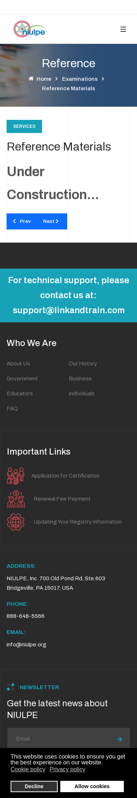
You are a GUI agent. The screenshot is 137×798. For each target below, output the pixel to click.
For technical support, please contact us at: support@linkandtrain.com (68, 295)
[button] (123, 29)
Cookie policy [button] (28, 769)
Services (24, 126)
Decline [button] (34, 786)
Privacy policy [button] (67, 769)
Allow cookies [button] (92, 786)
